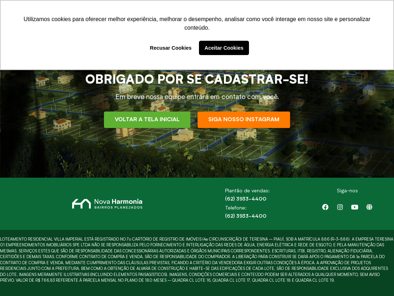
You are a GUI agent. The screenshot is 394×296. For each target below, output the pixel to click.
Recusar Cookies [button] (171, 48)
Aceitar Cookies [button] (224, 48)
